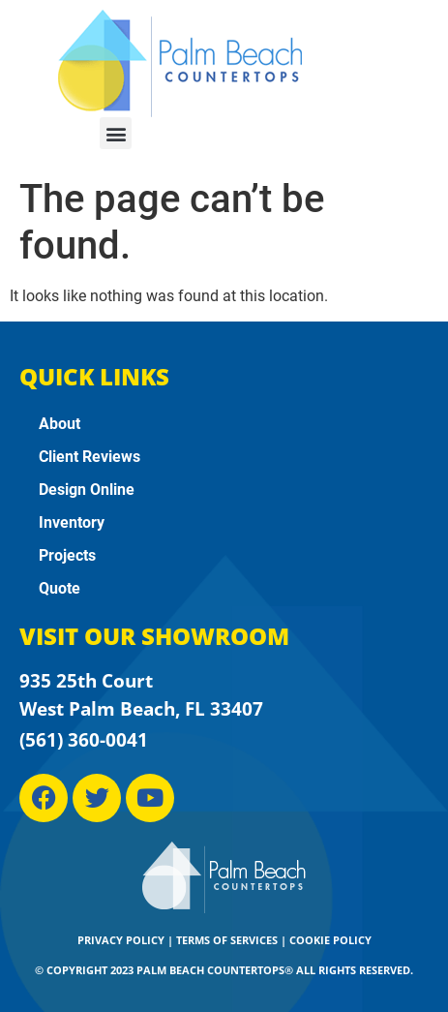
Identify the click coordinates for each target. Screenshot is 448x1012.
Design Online (86, 489)
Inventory (72, 522)
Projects (67, 555)
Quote (59, 588)
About (59, 423)
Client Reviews (89, 456)
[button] (116, 133)
